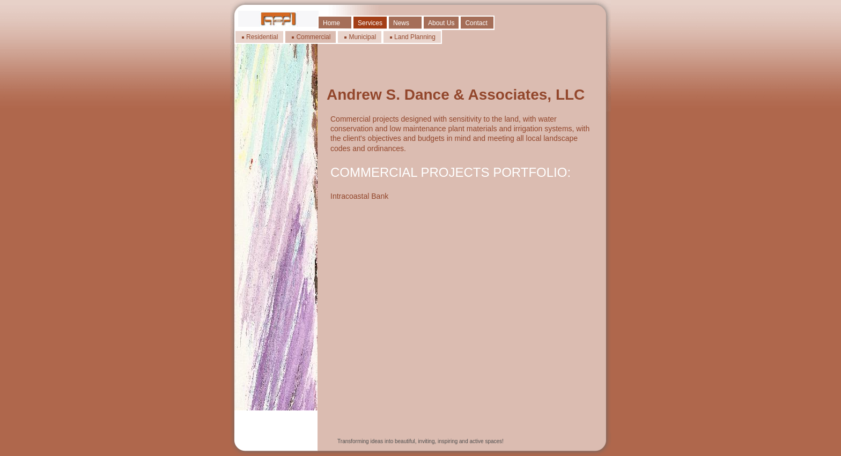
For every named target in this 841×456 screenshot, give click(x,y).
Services (370, 23)
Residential (262, 37)
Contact (476, 23)
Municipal (362, 37)
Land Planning (415, 37)
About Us (441, 23)
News (401, 23)
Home (331, 23)
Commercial (313, 37)
